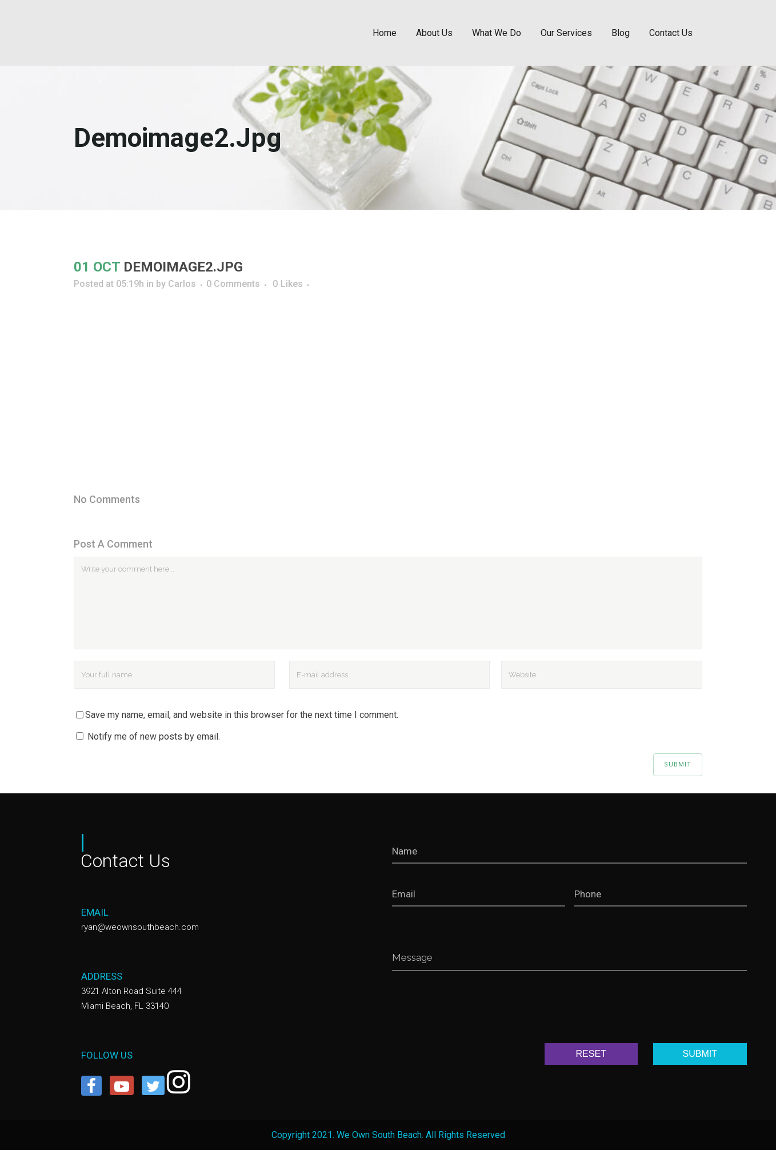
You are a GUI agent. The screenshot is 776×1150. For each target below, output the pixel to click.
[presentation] (479, 1009)
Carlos (182, 283)
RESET (591, 1054)
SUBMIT (700, 1054)
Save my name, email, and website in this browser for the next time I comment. (241, 714)
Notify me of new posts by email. (153, 736)
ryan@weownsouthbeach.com (140, 927)
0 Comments (233, 283)
